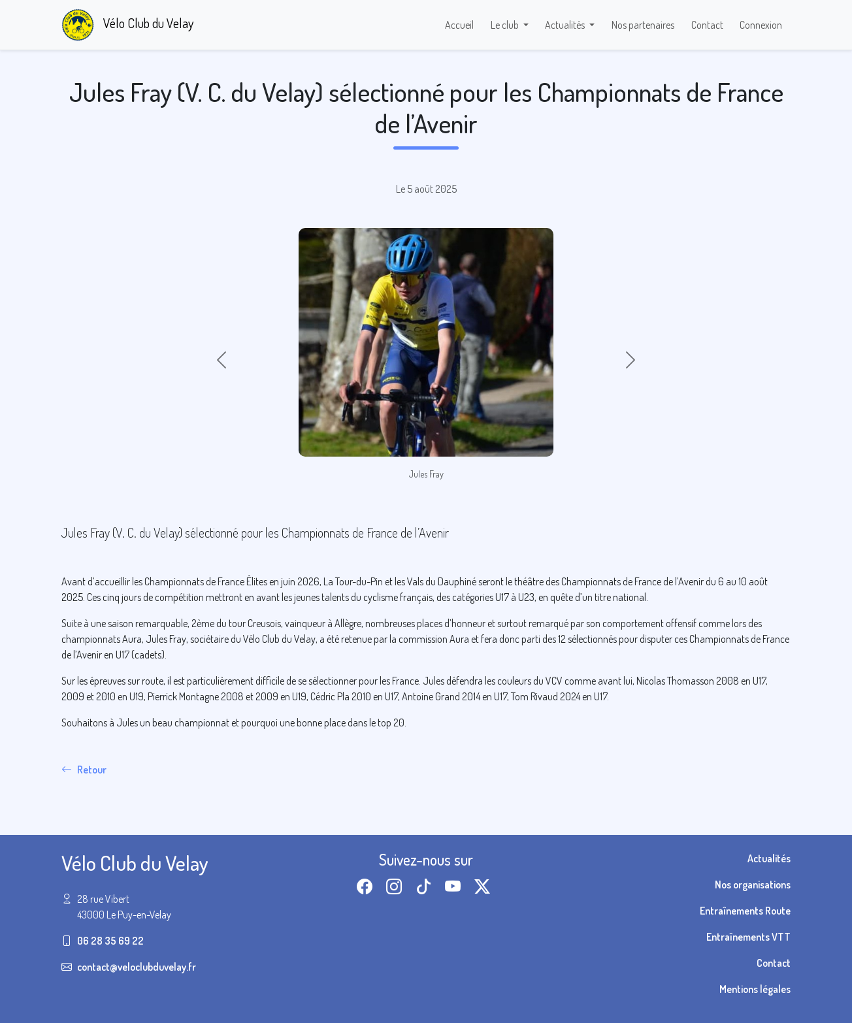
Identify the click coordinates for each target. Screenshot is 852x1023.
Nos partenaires (643, 24)
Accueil (459, 24)
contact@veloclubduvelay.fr (136, 966)
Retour (83, 769)
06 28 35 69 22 (110, 940)
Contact (707, 24)
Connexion (761, 24)
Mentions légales (755, 989)
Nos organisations (753, 884)
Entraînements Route (745, 910)
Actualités (769, 858)
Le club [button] (506, 24)
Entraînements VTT (748, 936)
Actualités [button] (566, 24)
